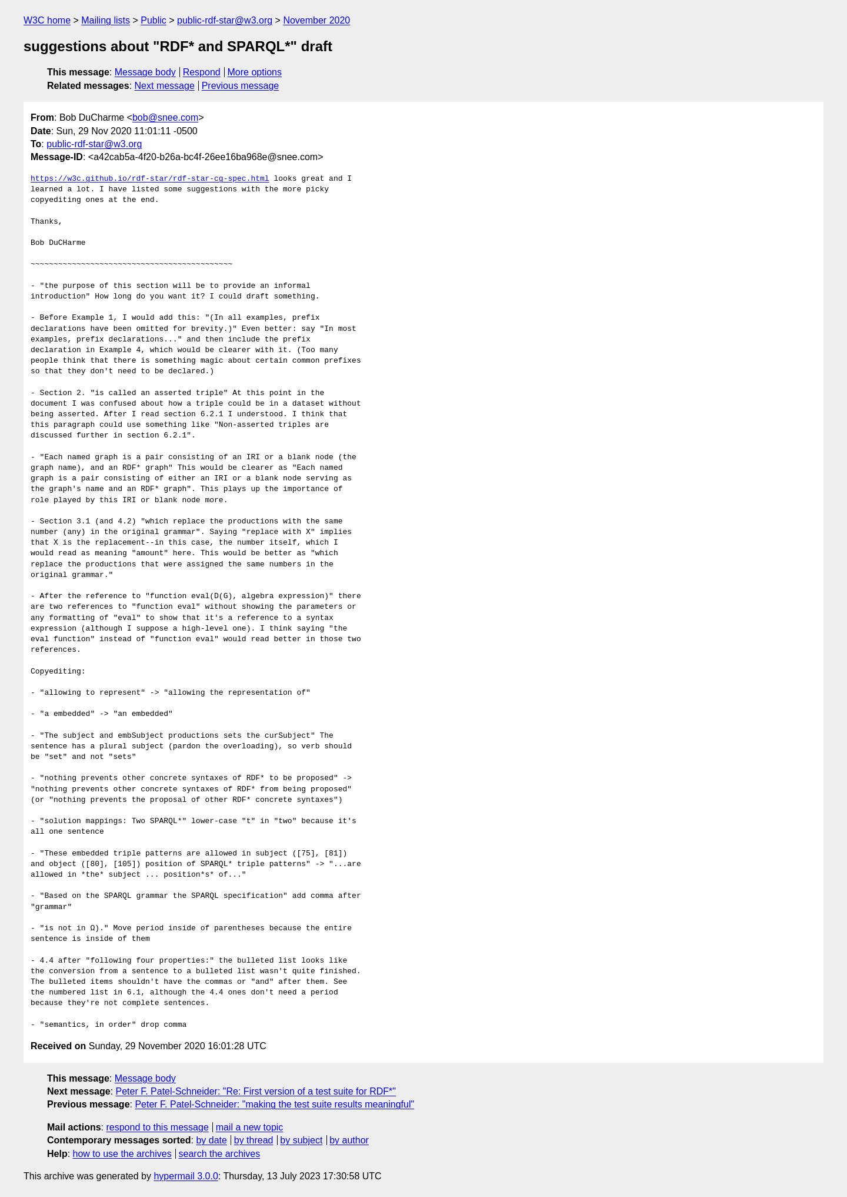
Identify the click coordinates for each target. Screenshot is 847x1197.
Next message (165, 86)
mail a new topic (250, 1127)
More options (255, 72)
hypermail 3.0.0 (186, 1176)
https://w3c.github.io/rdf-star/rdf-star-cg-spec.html (150, 179)
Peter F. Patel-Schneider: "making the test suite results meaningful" (274, 1104)
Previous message (240, 86)
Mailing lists (105, 20)
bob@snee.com (165, 117)
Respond (202, 72)
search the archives (220, 1154)
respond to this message (157, 1127)
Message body (145, 72)
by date (211, 1140)
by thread (254, 1140)
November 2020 (316, 20)
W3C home (47, 20)
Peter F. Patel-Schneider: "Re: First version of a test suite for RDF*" (256, 1091)
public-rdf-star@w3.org (224, 20)
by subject (301, 1140)
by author (349, 1140)
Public (153, 20)
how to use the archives (122, 1154)
